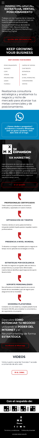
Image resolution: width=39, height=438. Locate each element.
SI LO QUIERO (19, 185)
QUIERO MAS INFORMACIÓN (19, 39)
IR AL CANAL (19, 372)
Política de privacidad (28, 430)
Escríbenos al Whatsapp (15, 345)
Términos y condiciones (11, 430)
